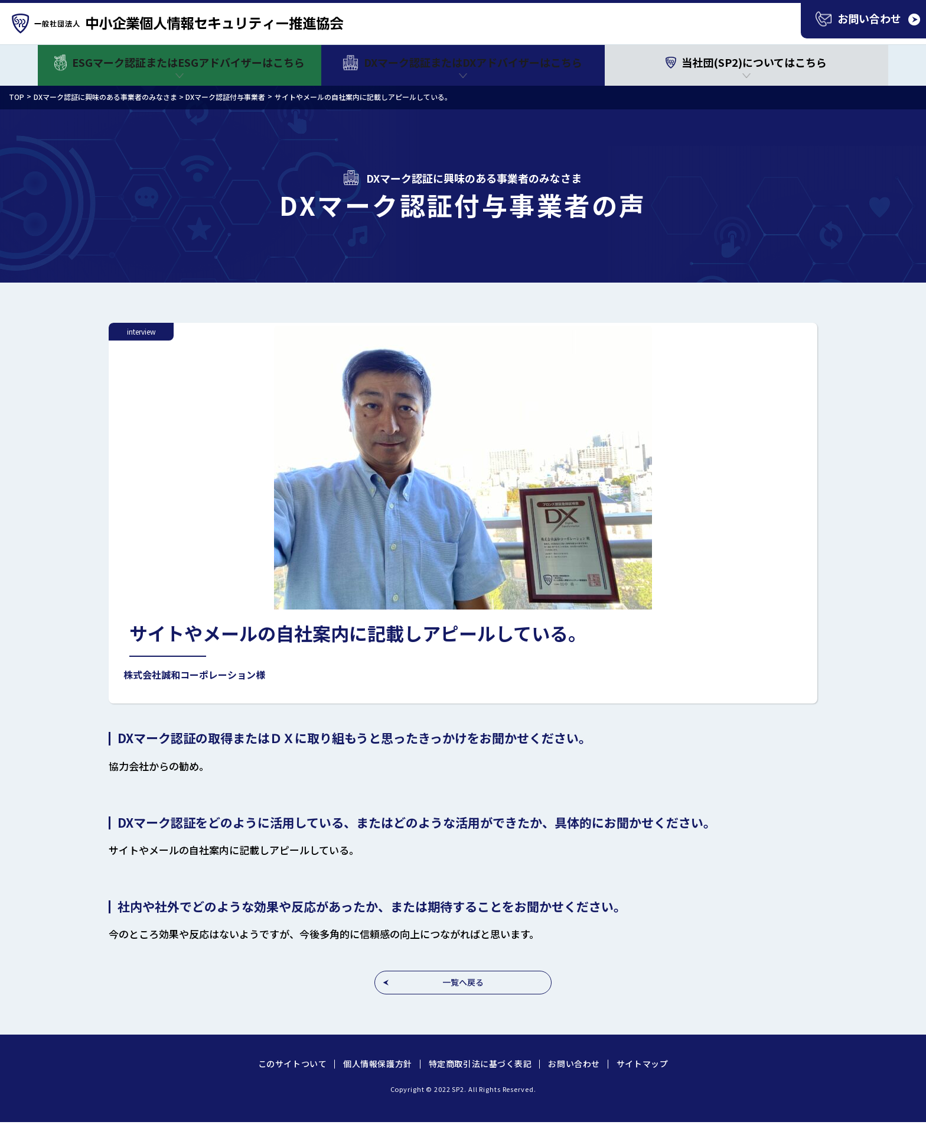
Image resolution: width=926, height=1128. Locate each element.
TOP (16, 97)
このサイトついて (292, 1063)
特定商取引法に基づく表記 (480, 1063)
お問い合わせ (573, 1063)
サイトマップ (642, 1063)
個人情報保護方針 (377, 1063)
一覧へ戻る (463, 982)
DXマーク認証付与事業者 (225, 97)
